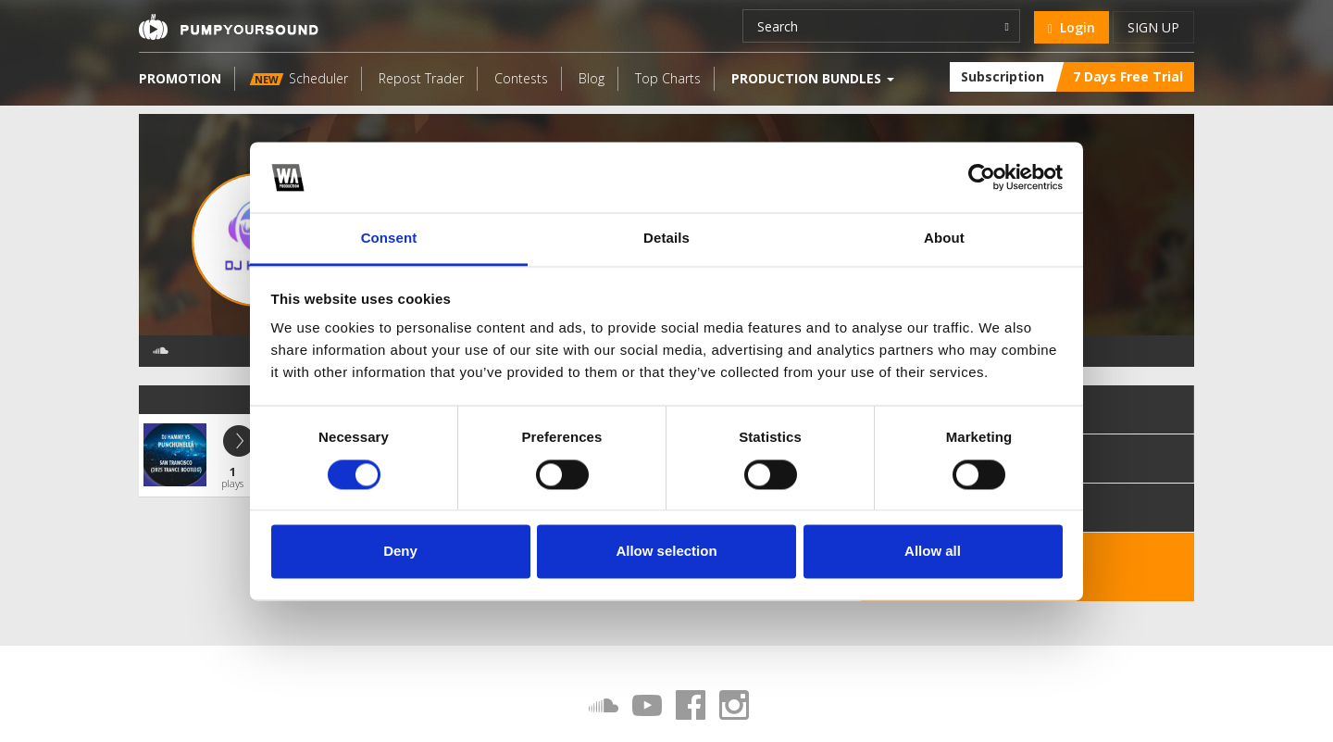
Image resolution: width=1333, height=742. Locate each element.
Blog (591, 78)
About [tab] (944, 238)
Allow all (932, 552)
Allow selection (666, 552)
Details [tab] (666, 238)
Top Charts (668, 78)
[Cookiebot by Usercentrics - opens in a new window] (982, 177)
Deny (400, 552)
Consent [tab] (389, 238)
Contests (521, 78)
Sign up (1153, 27)
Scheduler (299, 78)
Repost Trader (421, 78)
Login (1071, 27)
